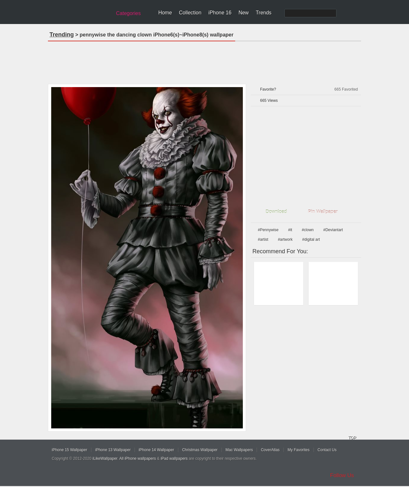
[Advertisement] (204, 60)
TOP (352, 437)
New (243, 12)
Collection (190, 12)
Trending (62, 34)
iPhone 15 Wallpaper (69, 450)
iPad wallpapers (174, 458)
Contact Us (327, 450)
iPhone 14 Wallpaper (156, 450)
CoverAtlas (270, 450)
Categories (128, 13)
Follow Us (342, 475)
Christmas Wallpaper (200, 450)
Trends (263, 12)
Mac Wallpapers (239, 450)
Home (165, 12)
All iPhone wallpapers (137, 458)
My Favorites (299, 450)
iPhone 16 (219, 12)
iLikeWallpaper (105, 458)
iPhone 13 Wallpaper (113, 450)
